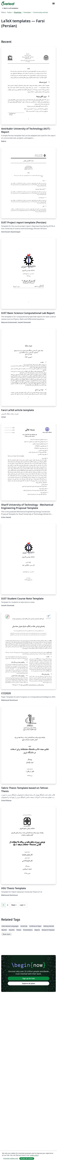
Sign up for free (28, 978)
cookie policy (34, 1155)
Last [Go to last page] (23, 905)
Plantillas (17, 12)
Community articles (40, 12)
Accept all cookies (27, 1158)
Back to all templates (10, 8)
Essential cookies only (10, 1158)
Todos (9, 12)
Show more (6, 934)
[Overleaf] (7, 3)
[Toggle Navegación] (53, 3)
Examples (27, 12)
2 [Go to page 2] (7, 905)
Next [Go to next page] (14, 905)
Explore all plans (28, 983)
